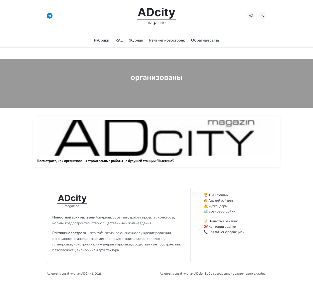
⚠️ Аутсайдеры (216, 206)
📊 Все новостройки (219, 211)
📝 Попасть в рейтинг (221, 221)
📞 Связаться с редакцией (224, 232)
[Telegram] (49, 16)
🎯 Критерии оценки (220, 226)
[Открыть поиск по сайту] (262, 15)
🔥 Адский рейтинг (219, 200)
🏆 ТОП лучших (216, 195)
